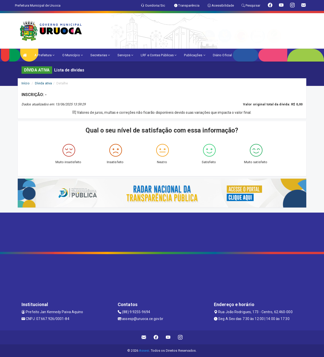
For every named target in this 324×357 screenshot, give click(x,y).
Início (26, 83)
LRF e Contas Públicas (158, 55)
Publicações (194, 55)
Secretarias (100, 55)
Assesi (144, 350)
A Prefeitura (44, 55)
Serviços (125, 55)
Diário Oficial (222, 55)
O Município (72, 55)
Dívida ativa (43, 83)
